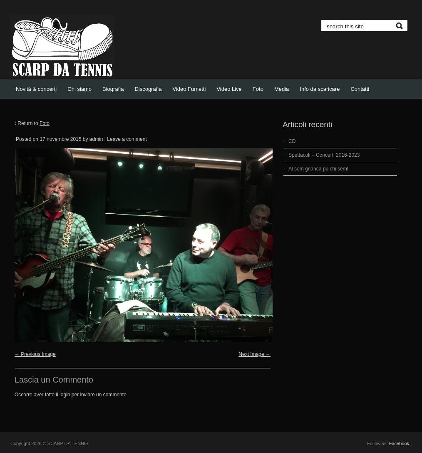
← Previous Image (35, 354)
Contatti (359, 89)
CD (291, 141)
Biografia (113, 89)
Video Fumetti (189, 89)
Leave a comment (126, 139)
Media (281, 89)
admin (96, 139)
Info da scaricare (320, 89)
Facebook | (400, 443)
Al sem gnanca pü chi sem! (318, 169)
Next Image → (254, 354)
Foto (258, 89)
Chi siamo (79, 89)
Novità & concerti (36, 89)
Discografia (147, 89)
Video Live (228, 89)
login (65, 395)
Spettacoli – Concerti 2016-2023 (324, 155)
